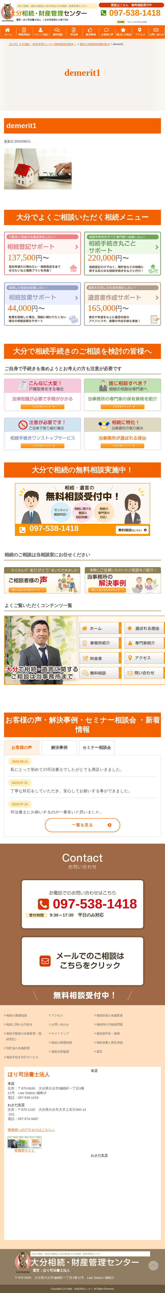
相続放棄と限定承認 (109, 1042)
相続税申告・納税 (108, 1033)
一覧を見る (82, 825)
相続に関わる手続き (19, 1024)
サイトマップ (60, 1033)
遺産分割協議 (60, 1051)
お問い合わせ (60, 1024)
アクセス (57, 1015)
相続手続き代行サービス (22, 1057)
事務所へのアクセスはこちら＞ (31, 1130)
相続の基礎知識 (16, 1015)
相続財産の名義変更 (109, 1015)
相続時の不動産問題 (109, 1024)
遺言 (99, 1051)
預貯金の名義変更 (18, 1048)
